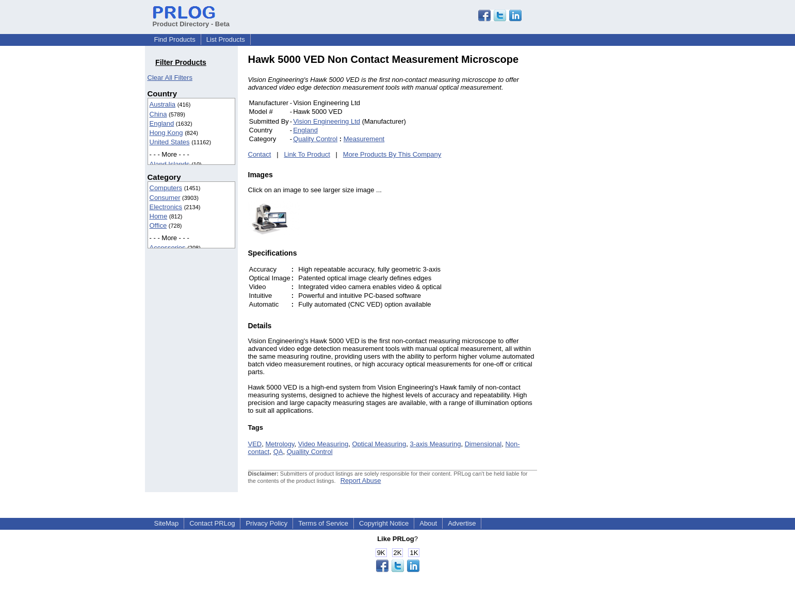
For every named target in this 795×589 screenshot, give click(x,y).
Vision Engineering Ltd (326, 121)
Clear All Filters (170, 77)
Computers (166, 188)
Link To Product (307, 154)
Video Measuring (323, 444)
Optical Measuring (379, 444)
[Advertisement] (606, 208)
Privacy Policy (266, 523)
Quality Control (315, 139)
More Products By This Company (392, 154)
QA (278, 452)
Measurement (364, 139)
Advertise (462, 523)
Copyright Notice (384, 523)
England (162, 123)
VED (255, 444)
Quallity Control (310, 452)
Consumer (165, 197)
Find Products (175, 39)
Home (159, 216)
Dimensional (483, 444)
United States (170, 142)
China (158, 114)
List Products (225, 39)
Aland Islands (170, 164)
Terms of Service (323, 523)
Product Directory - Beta (191, 20)
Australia (163, 104)
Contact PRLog (212, 523)
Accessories (168, 247)
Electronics (166, 207)
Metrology (279, 444)
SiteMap (166, 523)
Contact (259, 154)
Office (158, 225)
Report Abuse (360, 480)
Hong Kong (166, 133)
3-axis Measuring (435, 444)
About (428, 523)
